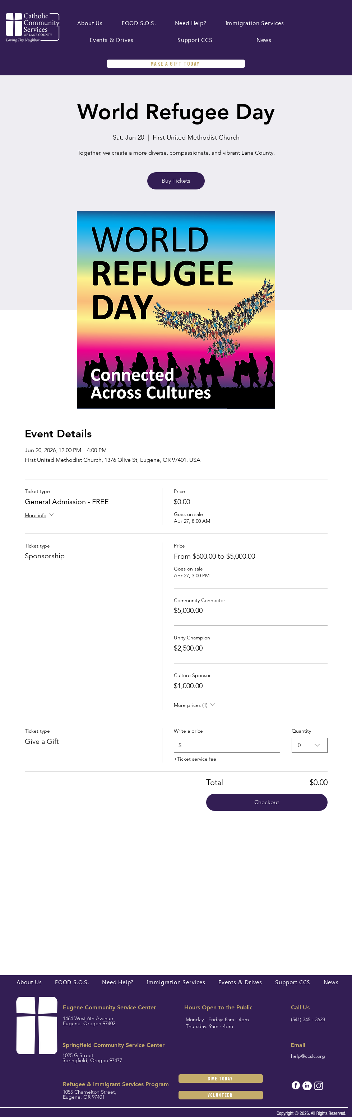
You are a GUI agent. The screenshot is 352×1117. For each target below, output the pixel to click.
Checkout (266, 802)
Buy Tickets (176, 180)
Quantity (301, 731)
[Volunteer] (221, 1095)
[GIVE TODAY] (221, 1078)
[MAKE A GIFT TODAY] (176, 64)
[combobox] (310, 745)
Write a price (188, 731)
